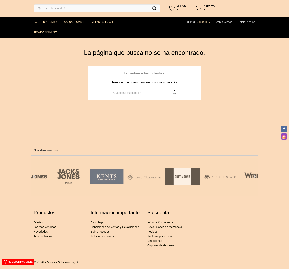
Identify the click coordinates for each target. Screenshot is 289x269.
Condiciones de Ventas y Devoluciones (115, 227)
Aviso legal (97, 222)
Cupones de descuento (161, 245)
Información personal (160, 222)
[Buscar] (97, 8)
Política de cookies (102, 236)
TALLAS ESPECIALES (103, 22)
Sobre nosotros (100, 231)
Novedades (41, 231)
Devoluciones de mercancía (164, 227)
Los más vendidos (45, 227)
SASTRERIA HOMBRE (46, 22)
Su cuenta (158, 212)
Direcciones (154, 240)
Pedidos (152, 231)
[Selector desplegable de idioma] (204, 22)
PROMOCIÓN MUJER (46, 32)
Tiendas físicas (43, 236)
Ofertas (38, 222)
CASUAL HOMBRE (74, 22)
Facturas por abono (159, 236)
